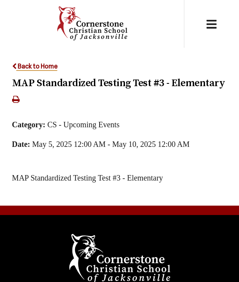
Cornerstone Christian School (92, 24)
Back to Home (34, 66)
